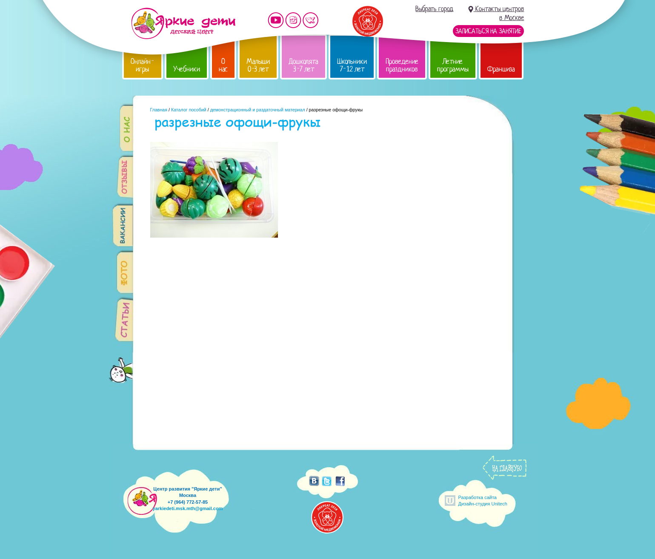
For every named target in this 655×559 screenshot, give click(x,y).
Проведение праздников (402, 65)
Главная (159, 109)
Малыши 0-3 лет (258, 65)
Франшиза (501, 69)
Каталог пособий (188, 109)
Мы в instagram (293, 20)
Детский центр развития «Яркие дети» (183, 23)
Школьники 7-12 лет (352, 65)
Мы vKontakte (311, 20)
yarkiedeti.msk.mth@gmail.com (188, 508)
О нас (223, 65)
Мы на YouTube (276, 20)
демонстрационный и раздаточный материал (257, 109)
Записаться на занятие (488, 31)
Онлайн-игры (142, 65)
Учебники (186, 69)
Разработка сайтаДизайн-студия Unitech (482, 500)
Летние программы (453, 65)
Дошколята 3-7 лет (303, 65)
